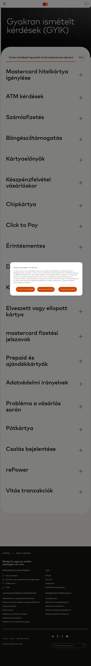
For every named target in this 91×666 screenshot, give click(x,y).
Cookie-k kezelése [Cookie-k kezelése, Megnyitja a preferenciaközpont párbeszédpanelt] (67, 289)
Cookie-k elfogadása (25, 289)
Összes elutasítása (45, 289)
